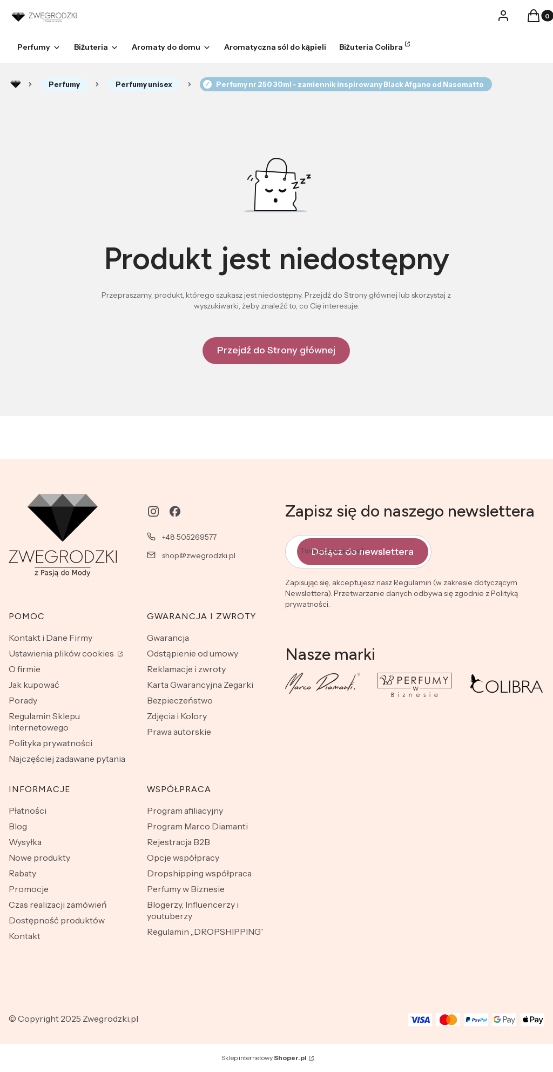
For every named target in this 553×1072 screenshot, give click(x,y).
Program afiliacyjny (185, 810)
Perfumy (64, 84)
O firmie (25, 669)
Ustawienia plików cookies (62, 653)
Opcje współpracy (183, 857)
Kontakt (25, 935)
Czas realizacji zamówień (58, 904)
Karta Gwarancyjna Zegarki (200, 684)
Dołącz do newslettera (363, 551)
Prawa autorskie (179, 731)
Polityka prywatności (50, 743)
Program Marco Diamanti (197, 826)
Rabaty (22, 873)
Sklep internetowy (264, 1058)
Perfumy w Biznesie (186, 888)
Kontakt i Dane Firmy (50, 637)
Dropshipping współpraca (199, 873)
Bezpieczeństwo (180, 700)
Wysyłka (25, 841)
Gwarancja (168, 637)
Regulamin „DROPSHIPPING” (205, 931)
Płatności (27, 810)
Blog (18, 826)
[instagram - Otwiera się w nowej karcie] (153, 511)
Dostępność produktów (57, 920)
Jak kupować (34, 684)
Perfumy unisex (144, 84)
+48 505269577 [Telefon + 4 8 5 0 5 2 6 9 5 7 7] (189, 537)
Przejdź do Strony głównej (276, 350)
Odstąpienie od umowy (192, 653)
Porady (23, 700)
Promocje (29, 888)
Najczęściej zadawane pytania (67, 758)
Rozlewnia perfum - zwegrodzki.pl (15, 84)
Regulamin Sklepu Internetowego (44, 722)
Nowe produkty (39, 857)
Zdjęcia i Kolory (177, 716)
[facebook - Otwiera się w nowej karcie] (174, 511)
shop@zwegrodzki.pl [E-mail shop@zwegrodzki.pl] (198, 555)
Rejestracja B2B (178, 841)
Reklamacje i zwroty (186, 669)
